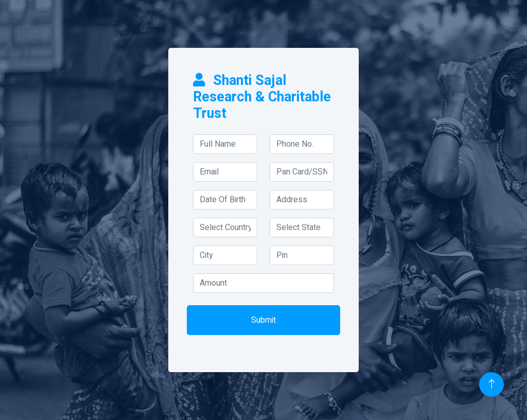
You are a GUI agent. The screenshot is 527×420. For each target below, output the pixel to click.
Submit (263, 320)
